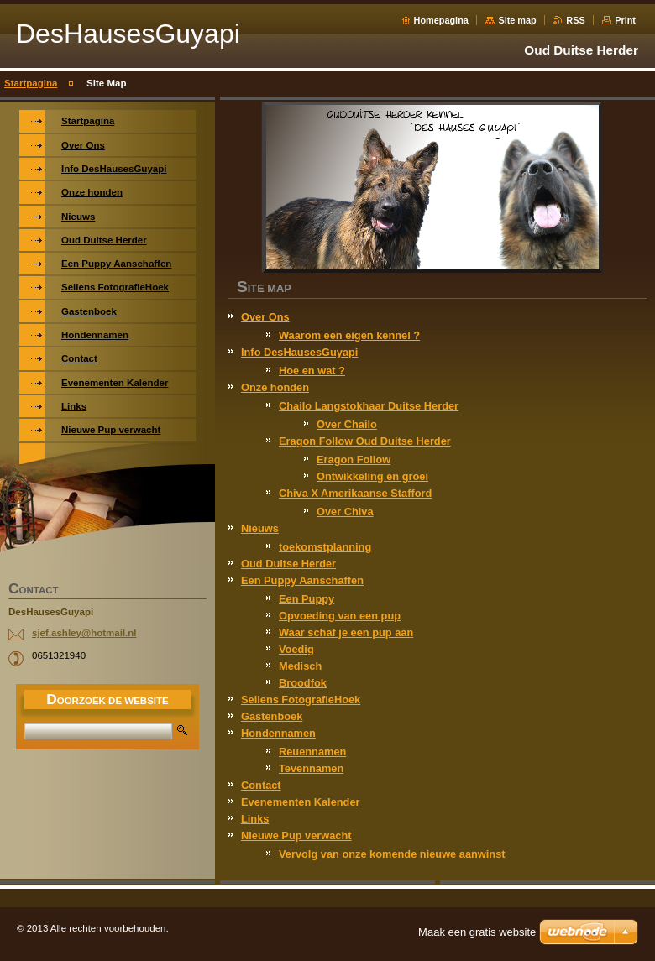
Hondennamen (278, 733)
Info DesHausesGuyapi (299, 352)
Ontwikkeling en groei (372, 476)
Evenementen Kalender (300, 802)
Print (625, 20)
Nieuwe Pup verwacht (296, 835)
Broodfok (303, 682)
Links (255, 818)
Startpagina (30, 83)
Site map (517, 20)
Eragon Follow (353, 459)
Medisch (300, 666)
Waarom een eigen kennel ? (349, 335)
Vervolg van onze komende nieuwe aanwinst (392, 854)
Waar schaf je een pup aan (346, 632)
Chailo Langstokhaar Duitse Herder (368, 406)
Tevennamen (311, 768)
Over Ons (265, 317)
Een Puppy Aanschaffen (302, 580)
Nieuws (260, 528)
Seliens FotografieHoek (300, 699)
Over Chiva (345, 511)
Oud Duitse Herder (288, 563)
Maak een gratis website (477, 932)
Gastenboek (271, 716)
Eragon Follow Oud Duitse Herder (365, 441)
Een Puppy (306, 599)
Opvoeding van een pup (340, 615)
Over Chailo (347, 424)
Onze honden (275, 387)
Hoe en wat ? (312, 370)
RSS (575, 20)
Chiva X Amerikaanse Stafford (355, 493)
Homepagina (441, 20)
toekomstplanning (325, 547)
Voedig (296, 649)
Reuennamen (312, 751)
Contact (261, 785)
